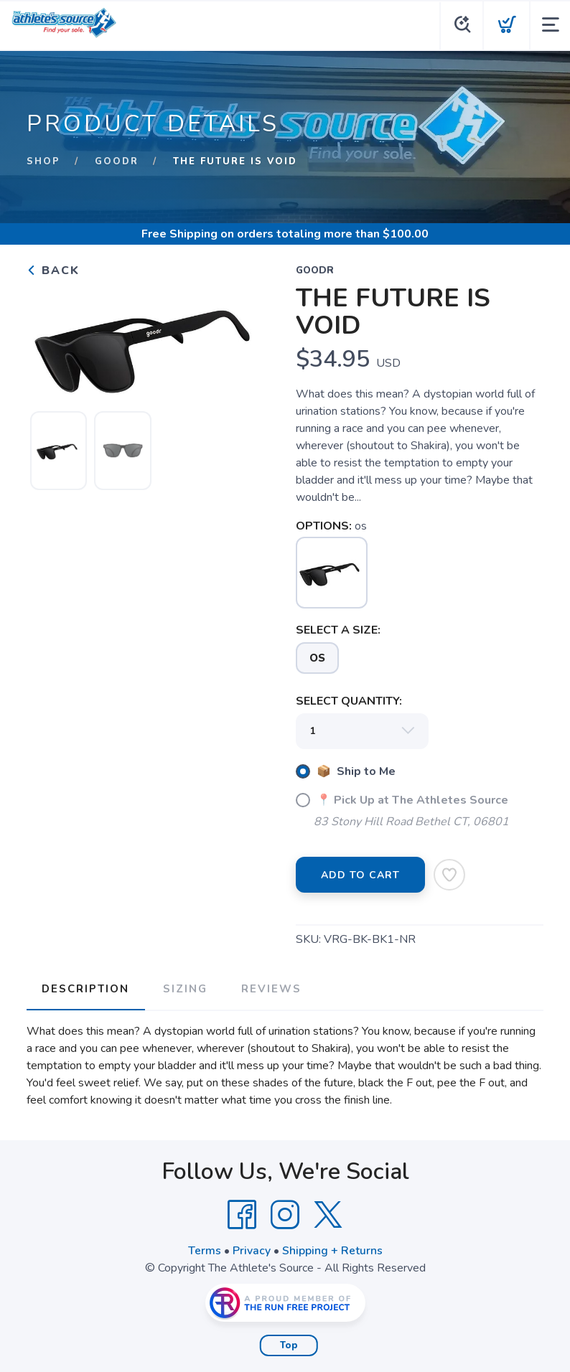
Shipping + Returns (332, 1249)
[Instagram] (285, 1213)
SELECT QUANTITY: (349, 701)
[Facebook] (241, 1213)
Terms (204, 1249)
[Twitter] (328, 1213)
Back (53, 270)
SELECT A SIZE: (338, 630)
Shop (43, 161)
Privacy (252, 1249)
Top (289, 1344)
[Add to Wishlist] (449, 875)
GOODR (117, 161)
